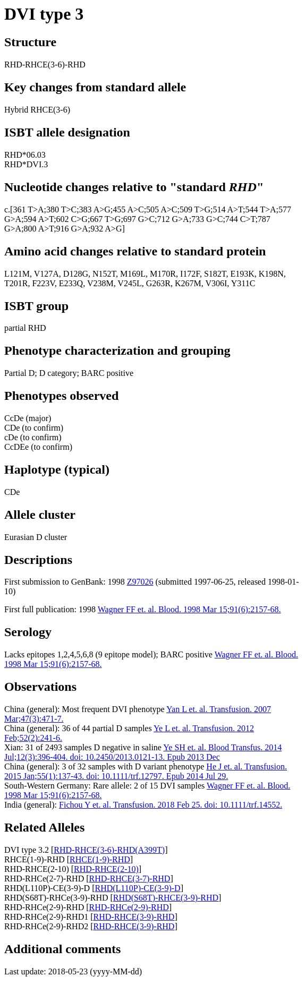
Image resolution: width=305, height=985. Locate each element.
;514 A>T (226, 209)
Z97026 (140, 581)
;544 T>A (259, 209)
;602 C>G (71, 219)
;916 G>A (71, 228)
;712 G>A (172, 219)
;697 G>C (138, 219)
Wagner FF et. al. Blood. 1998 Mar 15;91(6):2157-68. (189, 609)
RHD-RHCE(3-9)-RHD (134, 916)
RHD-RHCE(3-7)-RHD (130, 878)
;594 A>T (37, 219)
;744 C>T (239, 219)
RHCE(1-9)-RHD (100, 859)
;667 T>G (104, 219)
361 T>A (28, 209)
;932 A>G (105, 228)
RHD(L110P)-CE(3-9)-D (137, 888)
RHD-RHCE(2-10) (106, 868)
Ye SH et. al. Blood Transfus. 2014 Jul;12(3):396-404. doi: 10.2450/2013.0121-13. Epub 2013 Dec (143, 752)
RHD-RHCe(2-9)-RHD (129, 907)
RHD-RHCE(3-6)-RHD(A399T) (109, 849)
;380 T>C (60, 209)
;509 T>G (193, 209)
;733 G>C (206, 219)
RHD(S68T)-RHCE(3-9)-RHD (165, 897)
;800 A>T (37, 228)
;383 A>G (94, 209)
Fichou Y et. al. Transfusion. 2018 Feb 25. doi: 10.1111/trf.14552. (170, 804)
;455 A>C (127, 209)
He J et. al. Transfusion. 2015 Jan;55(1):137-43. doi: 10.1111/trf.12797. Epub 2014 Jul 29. (145, 771)
